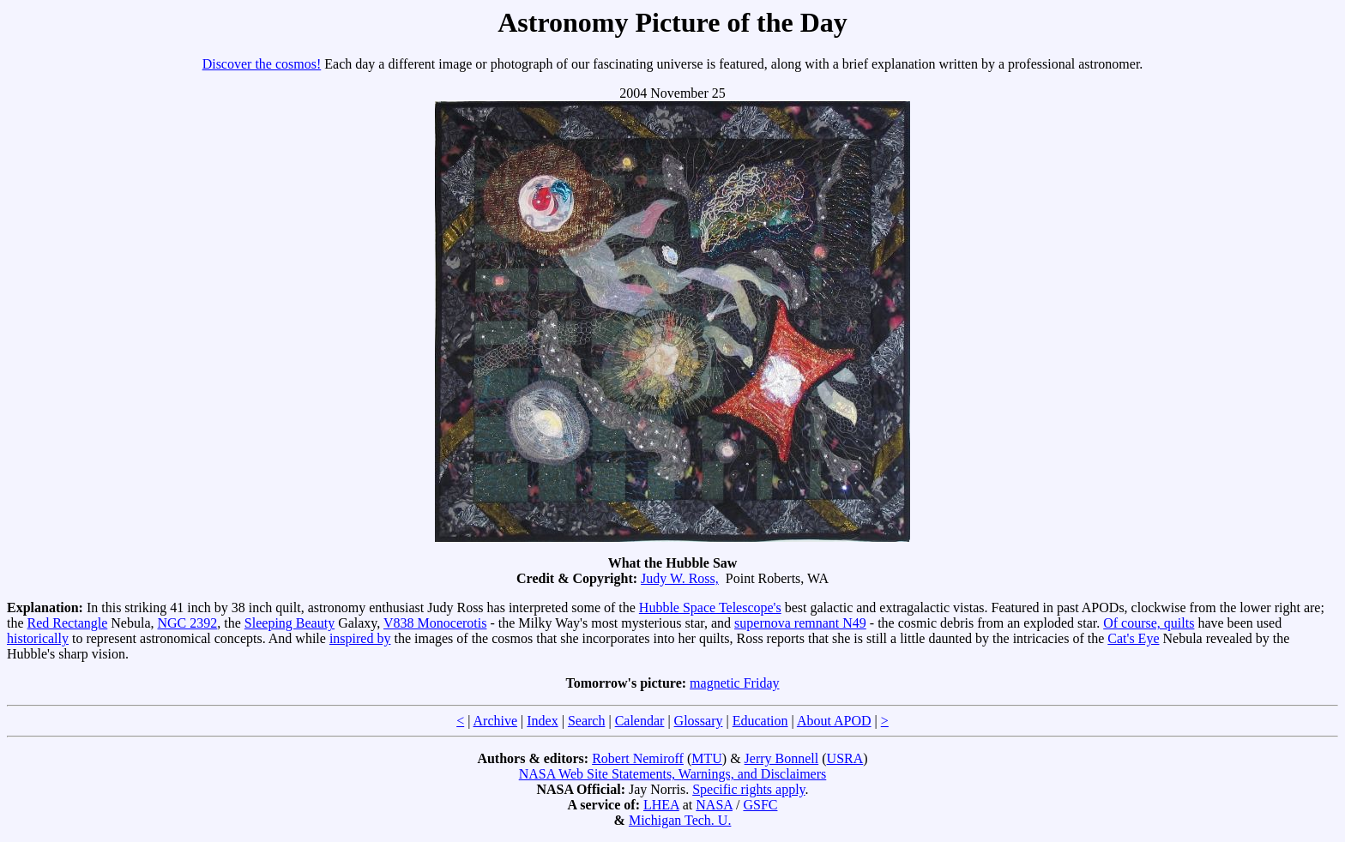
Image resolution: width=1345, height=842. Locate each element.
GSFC (760, 804)
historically (38, 638)
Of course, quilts (1148, 623)
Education (760, 720)
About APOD (834, 720)
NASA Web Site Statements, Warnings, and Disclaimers (673, 774)
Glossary (698, 720)
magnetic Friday (734, 683)
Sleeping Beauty (289, 623)
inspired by (360, 638)
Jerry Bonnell (782, 758)
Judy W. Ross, (680, 578)
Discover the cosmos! (262, 64)
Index (542, 720)
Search (587, 720)
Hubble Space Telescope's (710, 607)
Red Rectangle (67, 623)
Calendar (640, 720)
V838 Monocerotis (434, 623)
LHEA (661, 804)
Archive (495, 720)
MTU (706, 758)
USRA (845, 758)
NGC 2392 (188, 623)
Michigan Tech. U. (680, 820)
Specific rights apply (748, 789)
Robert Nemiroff (638, 758)
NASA (714, 804)
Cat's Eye (1133, 638)
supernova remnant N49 (800, 623)
